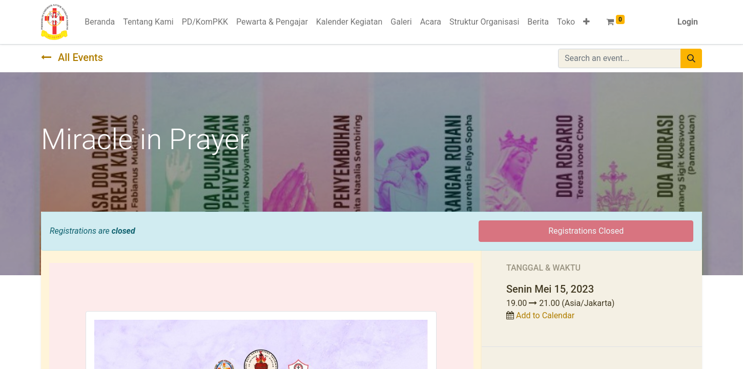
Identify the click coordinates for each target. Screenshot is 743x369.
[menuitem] (99, 22)
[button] (586, 22)
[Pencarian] (691, 58)
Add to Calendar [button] (545, 315)
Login (687, 22)
